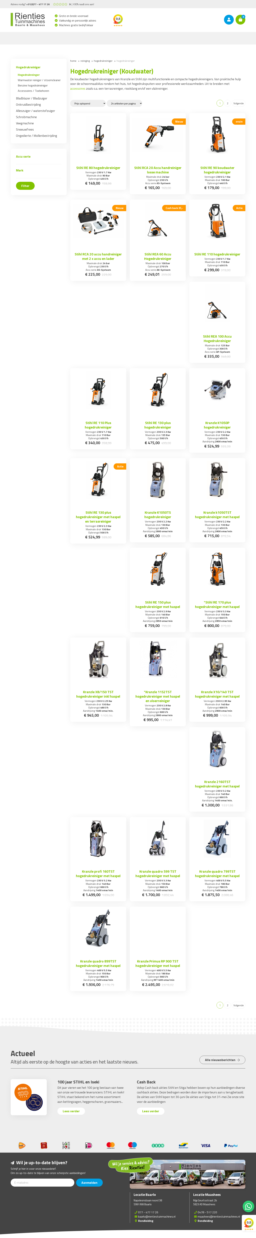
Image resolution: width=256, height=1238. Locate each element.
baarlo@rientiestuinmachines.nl (156, 1216)
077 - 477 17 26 (148, 1212)
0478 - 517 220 (207, 1212)
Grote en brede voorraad (73, 16)
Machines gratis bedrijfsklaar (76, 25)
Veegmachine (25, 123)
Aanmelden (89, 1182)
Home (73, 61)
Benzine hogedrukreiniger (33, 85)
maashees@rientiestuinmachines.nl (219, 1216)
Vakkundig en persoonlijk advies (77, 20)
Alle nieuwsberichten (222, 1059)
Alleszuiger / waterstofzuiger (35, 110)
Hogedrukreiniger (28, 67)
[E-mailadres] (42, 1183)
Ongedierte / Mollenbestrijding (36, 135)
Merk (19, 170)
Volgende (238, 103)
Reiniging (85, 61)
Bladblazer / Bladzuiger (31, 98)
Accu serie (23, 156)
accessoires (77, 88)
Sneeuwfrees (25, 129)
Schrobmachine (26, 117)
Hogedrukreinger (29, 75)
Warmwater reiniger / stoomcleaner (39, 80)
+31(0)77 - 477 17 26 (38, 4)
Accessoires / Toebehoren (33, 91)
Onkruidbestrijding (28, 104)
